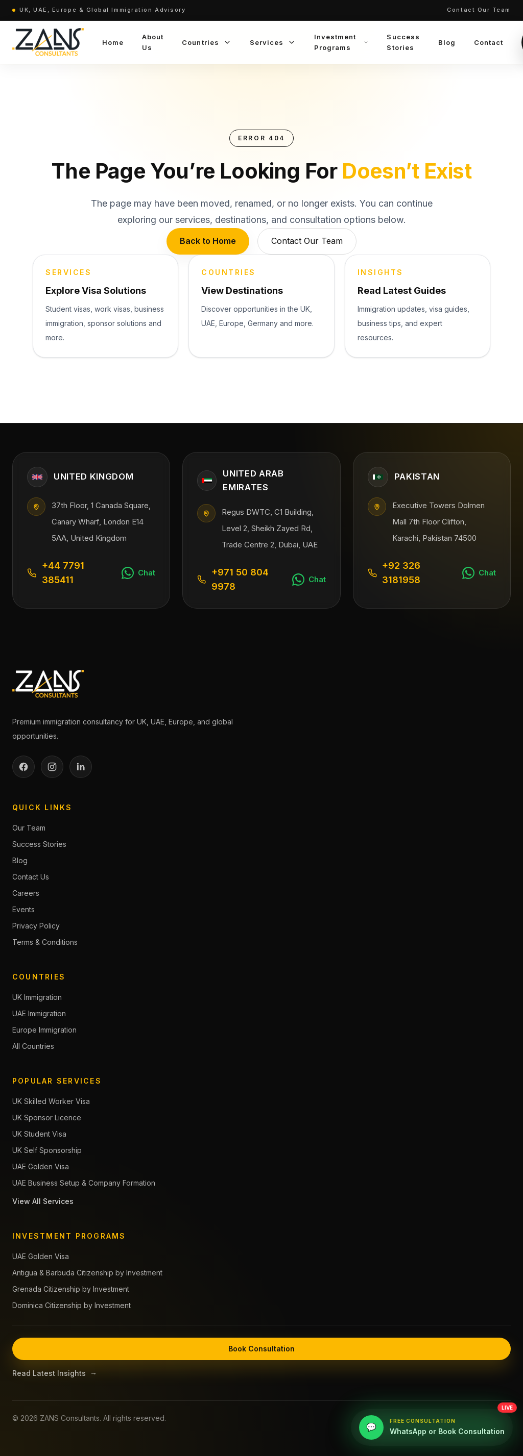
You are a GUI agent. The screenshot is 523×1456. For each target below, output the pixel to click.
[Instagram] (52, 767)
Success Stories (39, 844)
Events (23, 909)
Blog (20, 860)
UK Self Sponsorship (47, 1150)
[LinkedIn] (80, 767)
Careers (25, 893)
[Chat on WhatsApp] (138, 573)
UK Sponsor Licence (46, 1117)
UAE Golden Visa (40, 1166)
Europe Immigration (44, 1029)
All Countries (33, 1046)
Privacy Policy (36, 925)
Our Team (28, 827)
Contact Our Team (479, 9)
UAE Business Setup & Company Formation (83, 1182)
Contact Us (30, 876)
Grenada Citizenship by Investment (70, 1289)
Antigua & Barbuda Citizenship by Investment (87, 1272)
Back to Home (208, 241)
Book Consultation (261, 1348)
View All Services (43, 1201)
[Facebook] (23, 767)
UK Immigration (37, 997)
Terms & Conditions (45, 942)
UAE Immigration (39, 1013)
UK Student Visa (39, 1133)
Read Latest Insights (54, 1373)
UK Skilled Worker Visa (51, 1101)
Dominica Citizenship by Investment (71, 1305)
